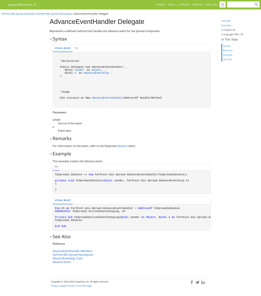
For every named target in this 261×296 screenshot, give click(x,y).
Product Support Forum (63, 285)
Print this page (84, 285)
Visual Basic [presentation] (63, 48)
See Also (227, 59)
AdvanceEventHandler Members (73, 251)
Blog (171, 4)
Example (226, 20)
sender (79, 70)
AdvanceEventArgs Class (68, 258)
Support (183, 4)
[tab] (63, 48)
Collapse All (229, 29)
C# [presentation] (76, 48)
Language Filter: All (233, 34)
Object (96, 70)
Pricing (197, 4)
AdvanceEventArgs (96, 73)
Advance (122, 146)
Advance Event (62, 262)
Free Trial (212, 4)
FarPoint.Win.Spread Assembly (17, 13)
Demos (160, 4)
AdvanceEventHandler (107, 97)
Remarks (228, 50)
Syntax (226, 45)
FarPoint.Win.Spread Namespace (54, 13)
